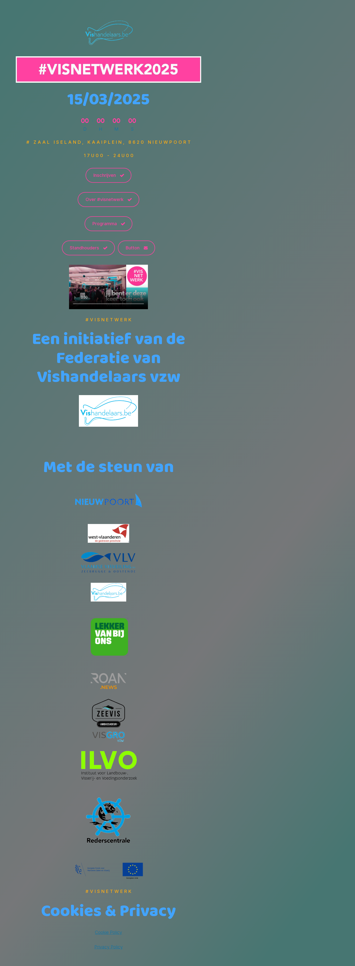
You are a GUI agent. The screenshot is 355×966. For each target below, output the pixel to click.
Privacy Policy (108, 946)
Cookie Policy (108, 932)
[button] (109, 175)
